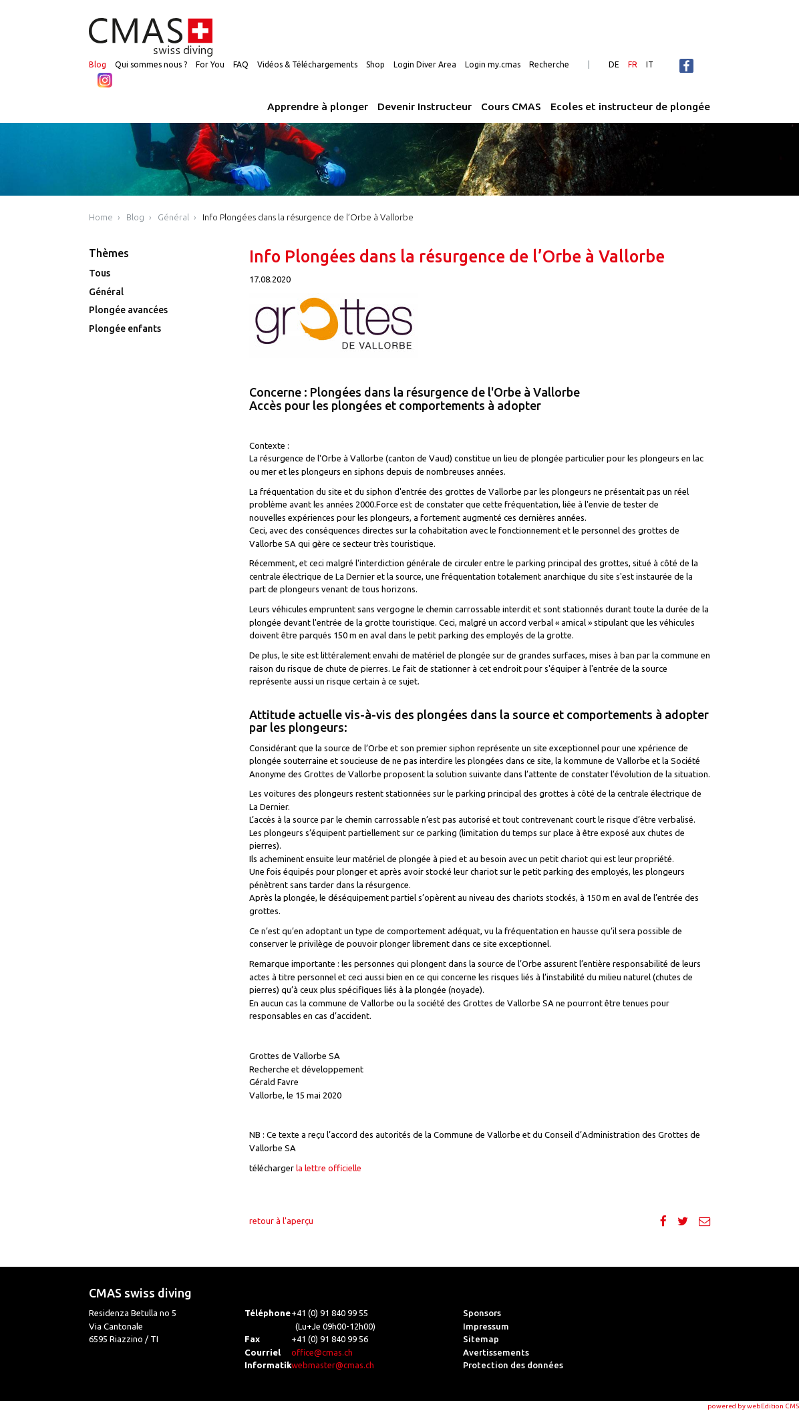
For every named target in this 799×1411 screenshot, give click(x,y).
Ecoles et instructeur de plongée (630, 106)
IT (649, 64)
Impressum (486, 1326)
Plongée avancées (128, 310)
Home (101, 217)
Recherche (549, 64)
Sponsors (482, 1313)
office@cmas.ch (322, 1352)
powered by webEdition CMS (753, 1406)
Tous (99, 273)
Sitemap (481, 1339)
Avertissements (496, 1352)
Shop (375, 64)
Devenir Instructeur (424, 106)
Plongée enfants (125, 328)
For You (210, 64)
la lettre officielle (328, 1168)
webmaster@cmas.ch (332, 1365)
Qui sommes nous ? (151, 64)
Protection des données (513, 1365)
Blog (97, 64)
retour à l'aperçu (281, 1220)
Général (173, 217)
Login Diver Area (424, 64)
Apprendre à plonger (317, 106)
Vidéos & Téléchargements (307, 64)
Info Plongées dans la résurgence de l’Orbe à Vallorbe (308, 217)
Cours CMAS (511, 106)
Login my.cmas (492, 64)
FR (632, 64)
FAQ (241, 64)
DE (614, 64)
